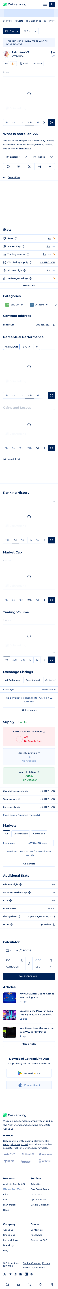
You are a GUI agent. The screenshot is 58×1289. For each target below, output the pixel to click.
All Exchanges (12, 680)
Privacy (46, 1263)
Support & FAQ (39, 1240)
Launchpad (9, 1204)
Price (7, 20)
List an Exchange (40, 1204)
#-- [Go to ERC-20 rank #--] (22, 304)
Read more (25, 148)
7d (37, 122)
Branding (8, 1245)
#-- (6, 63)
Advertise (36, 1184)
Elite (5, 1194)
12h (21, 122)
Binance (15, 1144)
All (6, 833)
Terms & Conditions (34, 1267)
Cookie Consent (32, 1263)
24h (30, 122)
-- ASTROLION (47, 262)
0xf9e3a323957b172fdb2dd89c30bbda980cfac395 (43, 324)
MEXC (6, 1144)
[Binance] (27, 1154)
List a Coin (36, 1194)
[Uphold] (45, 1161)
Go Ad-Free (14, 458)
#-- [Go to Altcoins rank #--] (47, 304)
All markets (29, 863)
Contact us (37, 1229)
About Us (8, 1128)
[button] (14, 304)
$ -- (48, 246)
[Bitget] (46, 1154)
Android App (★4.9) (14, 1184)
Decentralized (33, 680)
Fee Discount (49, 689)
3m (23, 659)
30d (23, 540)
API (5, 1199)
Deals (6, 1210)
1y (31, 540)
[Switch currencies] (29, 964)
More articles (29, 1044)
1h (6, 122)
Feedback (36, 1235)
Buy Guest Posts (40, 1189)
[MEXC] (9, 1154)
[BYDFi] (9, 1161)
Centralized (39, 833)
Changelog (9, 1235)
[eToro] (25, 1161)
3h (13, 122)
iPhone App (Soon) (13, 1189)
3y (37, 540)
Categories (33, 20)
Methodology (10, 1240)
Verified (22, 722)
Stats (19, 20)
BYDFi (24, 1144)
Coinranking (14, 4)
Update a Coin (39, 1199)
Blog (5, 1250)
